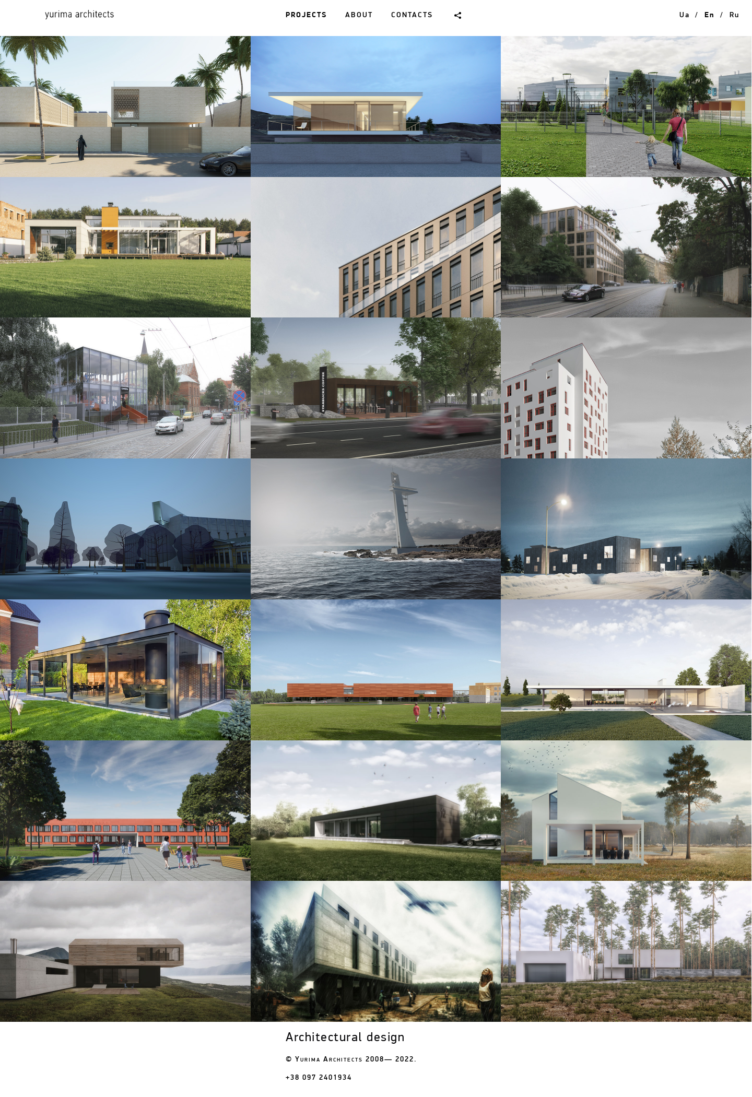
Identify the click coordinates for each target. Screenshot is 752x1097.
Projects (306, 15)
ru (734, 14)
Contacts (412, 14)
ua (684, 14)
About (359, 14)
